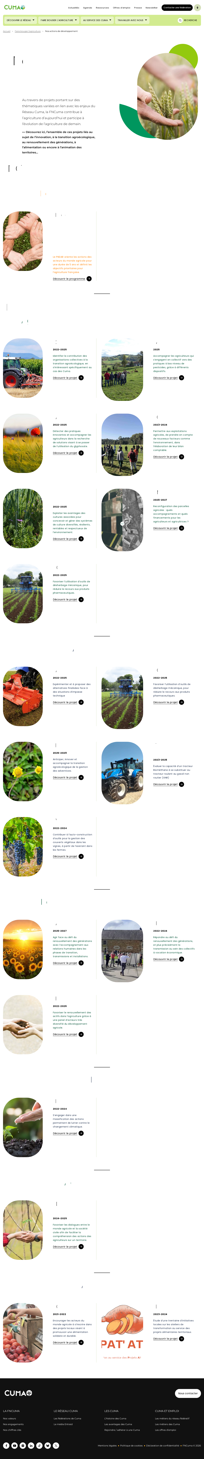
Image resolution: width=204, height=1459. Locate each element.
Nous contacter (188, 1393)
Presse (138, 7)
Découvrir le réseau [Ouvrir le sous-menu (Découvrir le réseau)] (19, 20)
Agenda (87, 7)
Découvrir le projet (65, 378)
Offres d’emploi (121, 7)
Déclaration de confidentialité (162, 1445)
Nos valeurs (9, 1418)
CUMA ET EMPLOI (167, 1411)
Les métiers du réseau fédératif (172, 1418)
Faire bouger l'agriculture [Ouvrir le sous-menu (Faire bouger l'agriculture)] (57, 20)
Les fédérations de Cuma (67, 1418)
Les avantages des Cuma (118, 1424)
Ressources (102, 7)
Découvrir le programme (69, 279)
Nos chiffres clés (12, 1430)
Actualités (73, 7)
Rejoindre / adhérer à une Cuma (122, 1430)
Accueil (6, 31)
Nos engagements (13, 1424)
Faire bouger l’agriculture (28, 31)
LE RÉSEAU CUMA (66, 1411)
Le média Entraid (63, 1424)
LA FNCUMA (11, 1411)
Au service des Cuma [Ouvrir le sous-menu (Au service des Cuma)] (95, 20)
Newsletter (152, 7)
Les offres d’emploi (165, 1430)
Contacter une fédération (176, 7)
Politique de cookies (131, 1445)
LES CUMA (111, 1411)
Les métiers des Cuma (167, 1424)
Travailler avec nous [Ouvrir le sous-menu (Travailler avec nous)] (130, 20)
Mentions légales (107, 1445)
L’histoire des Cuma (115, 1418)
